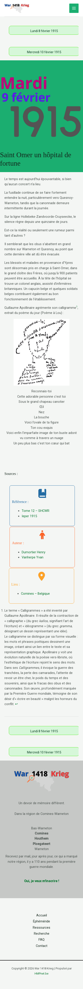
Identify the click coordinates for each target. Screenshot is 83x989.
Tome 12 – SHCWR (35, 511)
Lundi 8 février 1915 (44, 31)
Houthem (41, 838)
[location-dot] (41, 576)
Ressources (41, 928)
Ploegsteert (41, 844)
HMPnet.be (41, 973)
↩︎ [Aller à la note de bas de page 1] (16, 704)
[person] (42, 534)
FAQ (41, 940)
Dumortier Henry (33, 552)
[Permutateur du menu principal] (74, 8)
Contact (41, 946)
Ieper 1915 (29, 516)
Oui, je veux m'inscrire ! (41, 881)
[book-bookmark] (42, 493)
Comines (41, 833)
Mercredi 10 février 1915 (44, 52)
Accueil (41, 915)
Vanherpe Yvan (32, 557)
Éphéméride (41, 921)
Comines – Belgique (35, 594)
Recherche (41, 934)
